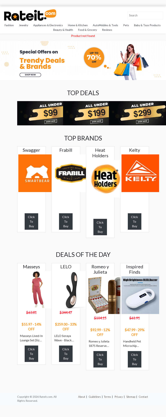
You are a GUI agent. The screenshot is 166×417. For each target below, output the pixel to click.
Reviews (107, 29)
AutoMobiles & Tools (105, 25)
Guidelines (95, 396)
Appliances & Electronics (48, 25)
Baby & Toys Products (147, 25)
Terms (107, 396)
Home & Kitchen (78, 25)
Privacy (118, 396)
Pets (126, 25)
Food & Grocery (87, 29)
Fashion (9, 25)
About (81, 396)
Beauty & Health (63, 29)
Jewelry (23, 25)
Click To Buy (31, 221)
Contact (143, 396)
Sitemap (130, 396)
